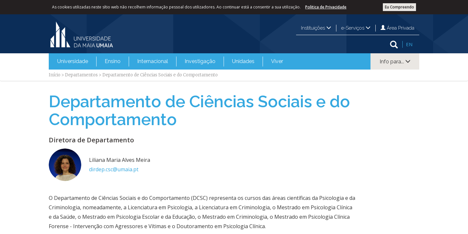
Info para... (395, 61)
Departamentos (81, 75)
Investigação (200, 61)
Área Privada (397, 28)
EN (409, 44)
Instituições (316, 28)
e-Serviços (355, 28)
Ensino (113, 61)
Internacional (152, 61)
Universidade (72, 61)
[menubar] (170, 61)
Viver (277, 61)
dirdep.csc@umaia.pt (113, 169)
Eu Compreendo (399, 7)
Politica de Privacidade (325, 7)
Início (54, 75)
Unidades (243, 61)
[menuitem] (72, 61)
